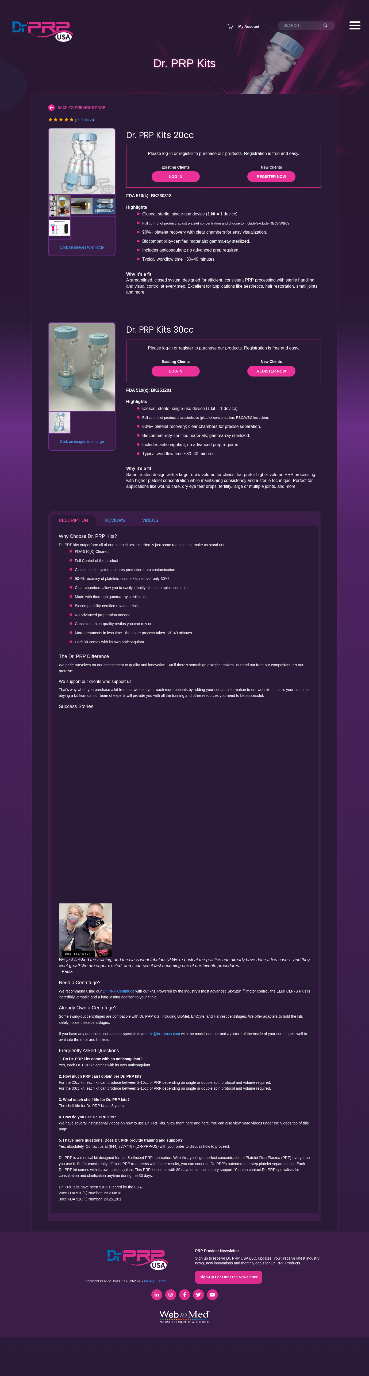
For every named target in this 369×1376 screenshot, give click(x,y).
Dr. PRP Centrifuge (118, 991)
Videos (150, 520)
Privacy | (150, 1281)
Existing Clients (176, 167)
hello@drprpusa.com (162, 1034)
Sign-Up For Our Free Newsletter (228, 1277)
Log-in (175, 176)
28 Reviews (84, 120)
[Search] (328, 25)
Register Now (271, 176)
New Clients (271, 167)
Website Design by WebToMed (184, 1322)
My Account (248, 26)
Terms (161, 1281)
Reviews (115, 520)
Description (73, 520)
